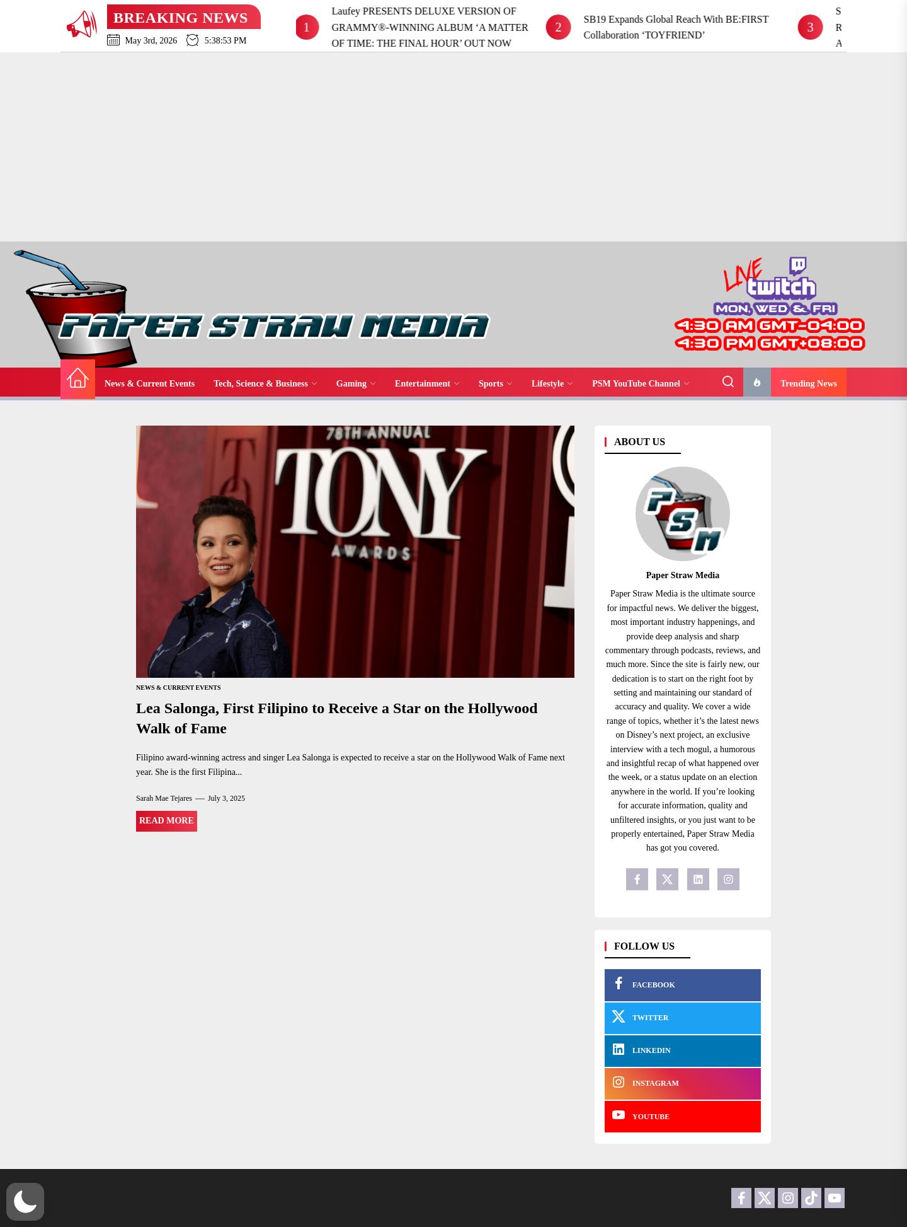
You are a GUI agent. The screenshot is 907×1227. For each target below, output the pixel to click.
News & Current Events (150, 383)
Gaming (356, 383)
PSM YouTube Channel (641, 383)
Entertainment (427, 383)
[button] (25, 1202)
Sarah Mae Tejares (164, 798)
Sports (496, 383)
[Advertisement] (453, 147)
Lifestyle (552, 383)
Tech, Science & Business (265, 383)
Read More (166, 820)
